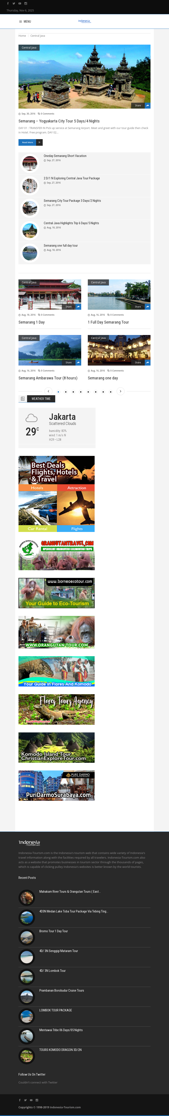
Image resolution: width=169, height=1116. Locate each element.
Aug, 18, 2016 (54, 227)
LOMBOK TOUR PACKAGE (55, 1010)
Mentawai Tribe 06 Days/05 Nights (61, 1030)
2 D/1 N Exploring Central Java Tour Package (72, 178)
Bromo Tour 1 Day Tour (53, 931)
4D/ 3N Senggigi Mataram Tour (58, 951)
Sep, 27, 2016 (54, 160)
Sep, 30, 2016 (28, 113)
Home (22, 36)
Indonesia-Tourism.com (65, 1107)
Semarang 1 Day (31, 322)
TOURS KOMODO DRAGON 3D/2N (60, 1050)
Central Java (29, 47)
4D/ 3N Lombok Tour (52, 971)
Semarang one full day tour (61, 246)
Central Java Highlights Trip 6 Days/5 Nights (71, 223)
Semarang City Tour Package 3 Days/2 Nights (72, 201)
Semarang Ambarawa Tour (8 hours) (47, 377)
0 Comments (47, 113)
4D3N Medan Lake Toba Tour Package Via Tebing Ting (72, 911)
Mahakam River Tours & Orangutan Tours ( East (69, 892)
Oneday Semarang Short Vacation (65, 156)
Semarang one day (103, 377)
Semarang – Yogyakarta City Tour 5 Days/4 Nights (59, 121)
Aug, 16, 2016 (98, 314)
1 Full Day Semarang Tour (108, 322)
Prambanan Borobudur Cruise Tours (61, 990)
